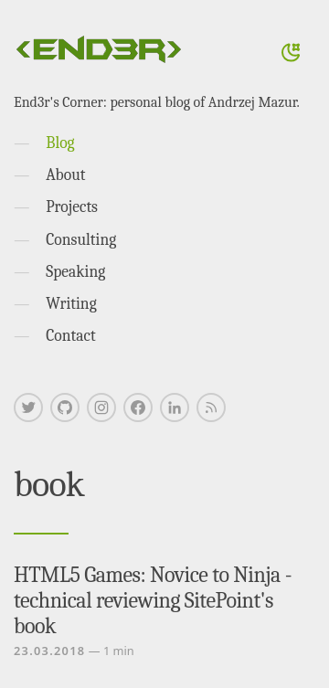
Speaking (75, 271)
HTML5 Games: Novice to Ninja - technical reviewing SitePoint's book (153, 600)
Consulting (81, 239)
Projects (72, 206)
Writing (71, 303)
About (65, 174)
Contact (71, 335)
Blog (60, 142)
